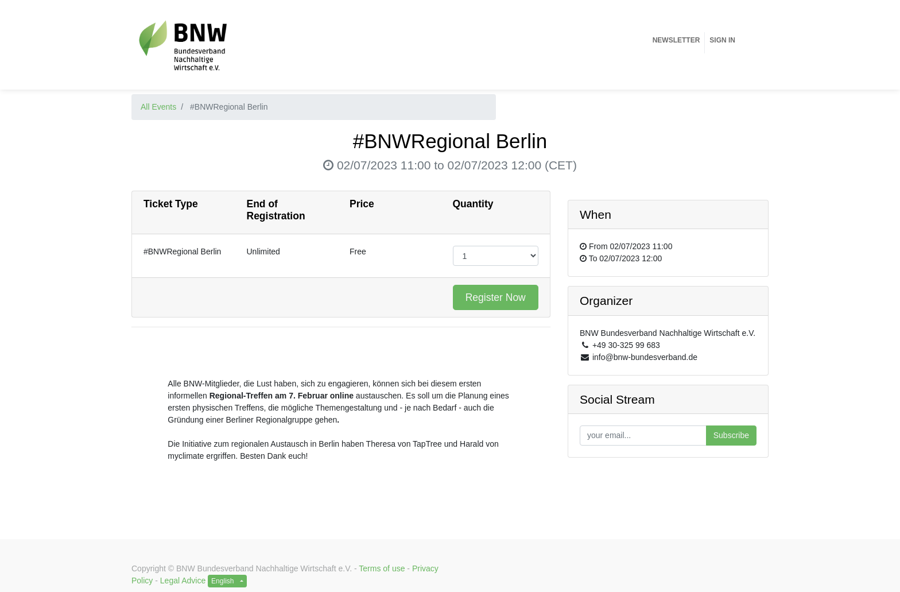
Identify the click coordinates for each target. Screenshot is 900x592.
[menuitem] (676, 40)
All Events (158, 106)
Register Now (495, 297)
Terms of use (382, 568)
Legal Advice (182, 580)
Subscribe (731, 435)
